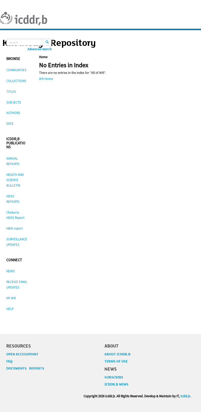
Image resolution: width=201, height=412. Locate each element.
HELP (10, 309)
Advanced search (39, 49)
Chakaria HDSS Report (15, 215)
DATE (10, 123)
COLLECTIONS (16, 81)
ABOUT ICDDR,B (117, 354)
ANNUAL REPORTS (12, 161)
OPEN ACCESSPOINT (22, 354)
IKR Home (46, 79)
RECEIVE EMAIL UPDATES (16, 285)
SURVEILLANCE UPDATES (16, 242)
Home (43, 57)
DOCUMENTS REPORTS (25, 368)
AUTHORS (13, 113)
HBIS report (14, 228)
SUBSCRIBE (113, 377)
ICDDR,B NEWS (116, 384)
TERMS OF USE (116, 361)
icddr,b (185, 396)
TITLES (11, 91)
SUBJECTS (13, 102)
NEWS (10, 271)
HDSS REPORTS (12, 199)
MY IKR (11, 298)
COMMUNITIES (16, 70)
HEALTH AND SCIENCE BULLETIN (15, 180)
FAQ (9, 361)
